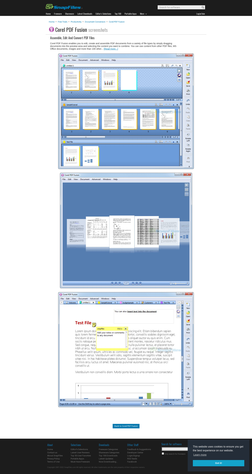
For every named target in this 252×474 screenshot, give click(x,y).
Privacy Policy (53, 458)
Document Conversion (95, 22)
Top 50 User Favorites (81, 455)
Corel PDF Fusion (117, 22)
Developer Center (135, 452)
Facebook (132, 462)
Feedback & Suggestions (139, 449)
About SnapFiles (55, 455)
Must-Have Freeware (80, 462)
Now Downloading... (108, 462)
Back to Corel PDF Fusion (126, 426)
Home (51, 22)
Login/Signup (133, 455)
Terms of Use (53, 462)
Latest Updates (106, 458)
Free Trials (62, 22)
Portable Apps (77, 458)
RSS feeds (132, 458)
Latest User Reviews (80, 452)
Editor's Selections (79, 449)
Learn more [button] (200, 454)
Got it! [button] (218, 463)
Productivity (76, 22)
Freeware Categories (108, 449)
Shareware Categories (109, 452)
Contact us (52, 452)
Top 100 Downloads (108, 455)
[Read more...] (111, 49)
